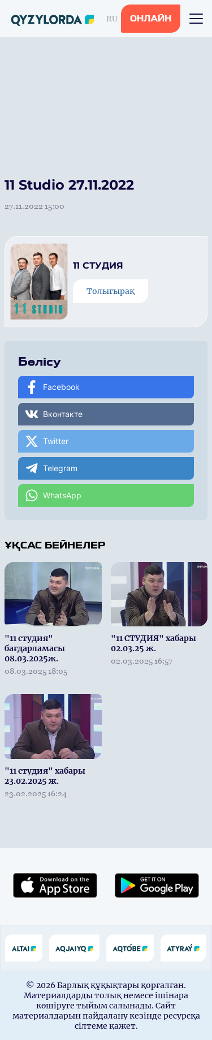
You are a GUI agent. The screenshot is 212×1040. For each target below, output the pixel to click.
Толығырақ (110, 291)
